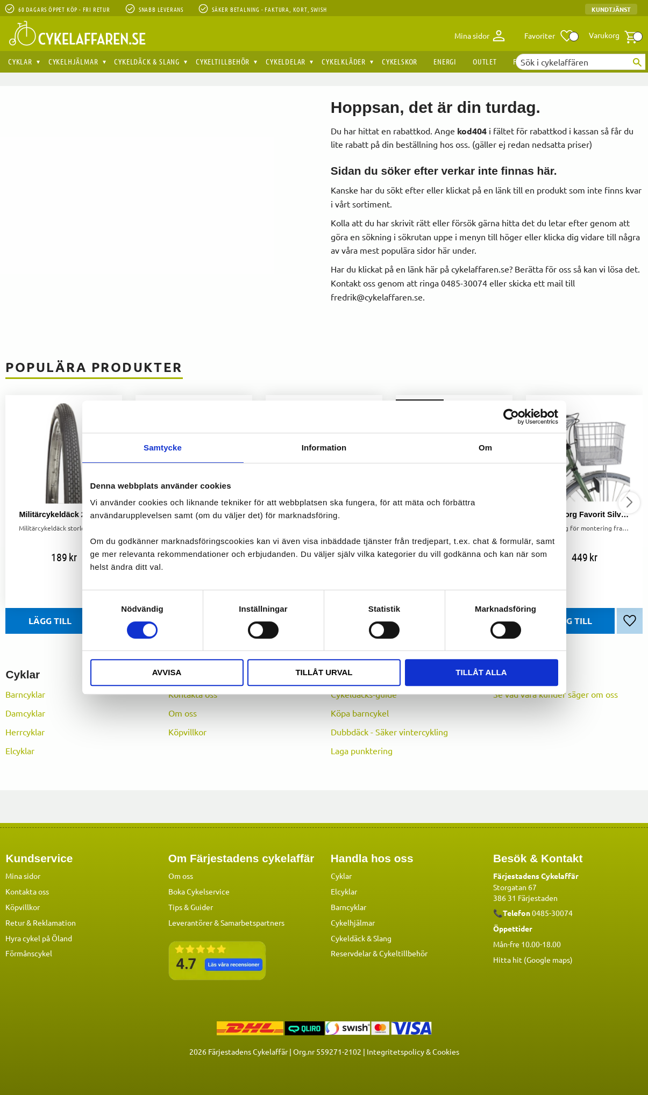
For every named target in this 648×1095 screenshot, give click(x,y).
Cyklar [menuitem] (20, 61)
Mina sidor (22, 875)
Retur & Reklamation (40, 922)
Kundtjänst (611, 9)
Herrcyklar (25, 731)
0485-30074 (552, 912)
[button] (549, 36)
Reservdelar (351, 952)
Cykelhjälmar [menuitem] (73, 61)
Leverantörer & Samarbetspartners (226, 922)
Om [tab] (485, 447)
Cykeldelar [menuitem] (285, 61)
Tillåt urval (323, 672)
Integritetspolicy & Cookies (413, 1051)
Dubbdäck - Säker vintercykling (389, 731)
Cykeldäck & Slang (361, 937)
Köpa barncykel (360, 712)
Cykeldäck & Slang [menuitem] (147, 61)
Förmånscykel (28, 952)
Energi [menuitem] (445, 61)
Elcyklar (19, 750)
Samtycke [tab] (163, 447)
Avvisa (167, 672)
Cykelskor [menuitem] (399, 61)
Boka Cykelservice (199, 891)
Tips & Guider (190, 906)
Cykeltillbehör (403, 952)
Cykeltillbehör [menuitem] (223, 61)
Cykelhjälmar (353, 922)
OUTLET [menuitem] (485, 61)
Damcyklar (25, 712)
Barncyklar (25, 694)
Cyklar (341, 875)
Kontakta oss (27, 891)
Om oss (182, 712)
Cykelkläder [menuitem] (344, 61)
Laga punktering (362, 750)
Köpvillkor (187, 731)
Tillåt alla (481, 672)
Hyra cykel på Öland (38, 937)
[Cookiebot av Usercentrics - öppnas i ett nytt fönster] (511, 417)
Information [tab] (324, 447)
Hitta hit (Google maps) (533, 959)
